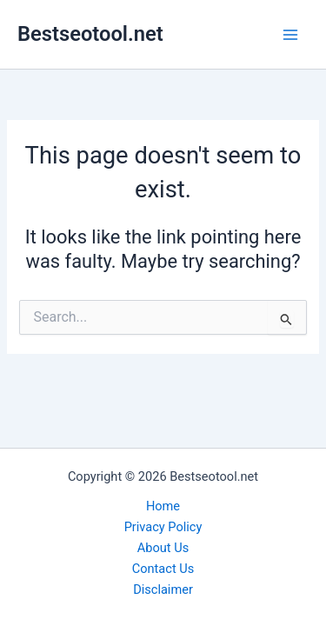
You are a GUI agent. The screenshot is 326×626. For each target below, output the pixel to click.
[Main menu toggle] (290, 35)
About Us (163, 548)
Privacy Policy (163, 527)
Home (163, 506)
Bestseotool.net (90, 34)
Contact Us (163, 568)
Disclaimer (163, 589)
